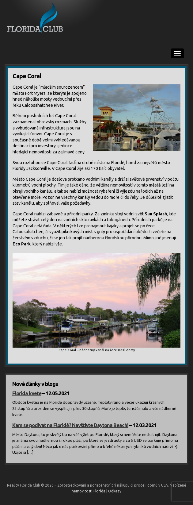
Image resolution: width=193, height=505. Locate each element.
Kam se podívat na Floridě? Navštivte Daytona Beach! (70, 425)
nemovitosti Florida (88, 491)
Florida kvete (26, 393)
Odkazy (114, 491)
